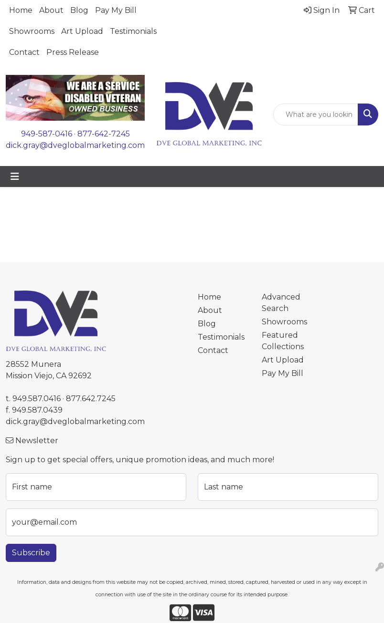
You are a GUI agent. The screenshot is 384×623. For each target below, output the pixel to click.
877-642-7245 (103, 133)
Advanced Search (281, 302)
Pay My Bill (116, 10)
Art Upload (82, 31)
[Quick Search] (316, 114)
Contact (24, 52)
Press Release (72, 52)
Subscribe (31, 552)
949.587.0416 (36, 398)
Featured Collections (283, 341)
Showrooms (31, 31)
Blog (79, 10)
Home (20, 10)
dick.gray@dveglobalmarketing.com (75, 145)
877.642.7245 (91, 398)
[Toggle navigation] (15, 176)
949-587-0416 (46, 133)
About (51, 10)
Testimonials (133, 31)
